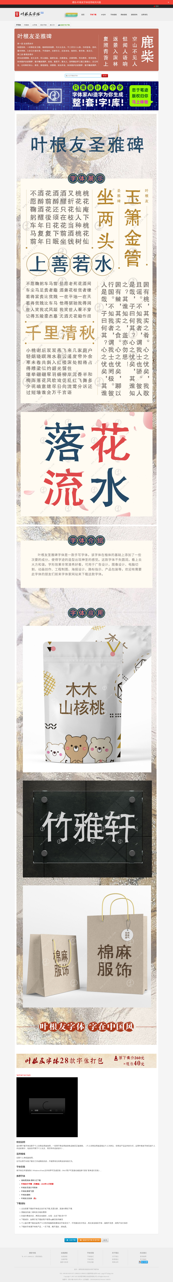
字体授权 (114, 15)
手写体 (18, 25)
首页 (82, 15)
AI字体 (34, 25)
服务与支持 (64, 1262)
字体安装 (90, 1259)
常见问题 (90, 1262)
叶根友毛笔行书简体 (29, 1188)
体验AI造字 (72, 15)
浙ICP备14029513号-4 (75, 1279)
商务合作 (115, 1262)
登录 (156, 6)
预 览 (104, 76)
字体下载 (93, 15)
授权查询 (134, 15)
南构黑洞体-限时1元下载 (31, 1180)
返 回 (105, 1240)
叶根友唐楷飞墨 (27, 1191)
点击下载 (71, 1240)
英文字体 (43, 25)
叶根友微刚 (25, 1195)
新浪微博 (143, 1256)
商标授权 (124, 15)
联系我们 (115, 1259)
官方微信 (143, 1259)
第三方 (52, 25)
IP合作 (103, 15)
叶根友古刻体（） (29, 1198)
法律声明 (64, 1259)
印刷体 (26, 25)
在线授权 (64, 1256)
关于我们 (115, 1256)
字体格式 (90, 1256)
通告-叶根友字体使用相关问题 (121, 2)
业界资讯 (144, 15)
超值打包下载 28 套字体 (89, 1240)
